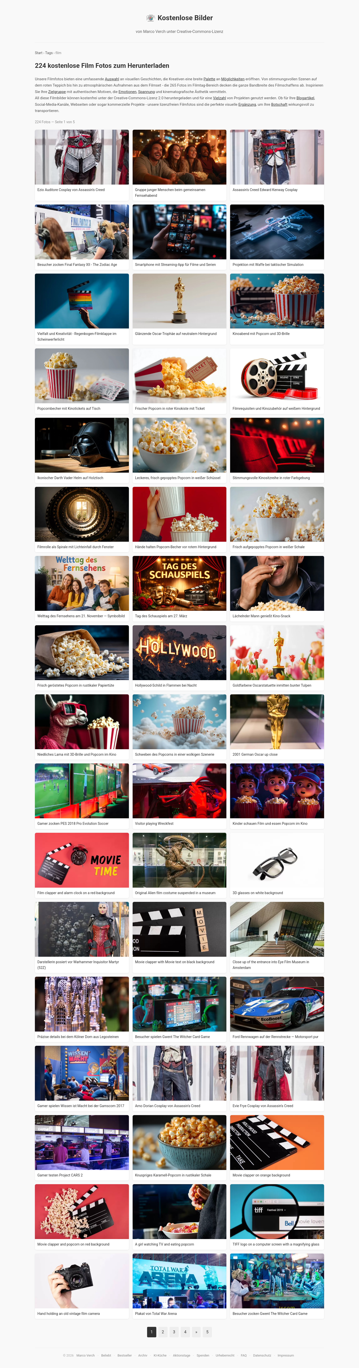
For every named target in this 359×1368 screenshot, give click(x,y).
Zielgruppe (57, 92)
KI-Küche (160, 1355)
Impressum (286, 1355)
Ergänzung (247, 104)
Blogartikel (305, 98)
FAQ (244, 1355)
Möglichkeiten (233, 79)
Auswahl (112, 79)
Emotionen (127, 92)
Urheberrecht (225, 1355)
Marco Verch (86, 1355)
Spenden (203, 1355)
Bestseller (125, 1355)
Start (38, 53)
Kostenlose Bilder (179, 17)
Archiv (142, 1355)
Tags (49, 53)
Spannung (146, 92)
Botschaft (279, 104)
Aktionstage (181, 1355)
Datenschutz (262, 1355)
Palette (209, 79)
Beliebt (106, 1355)
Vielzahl (219, 98)
